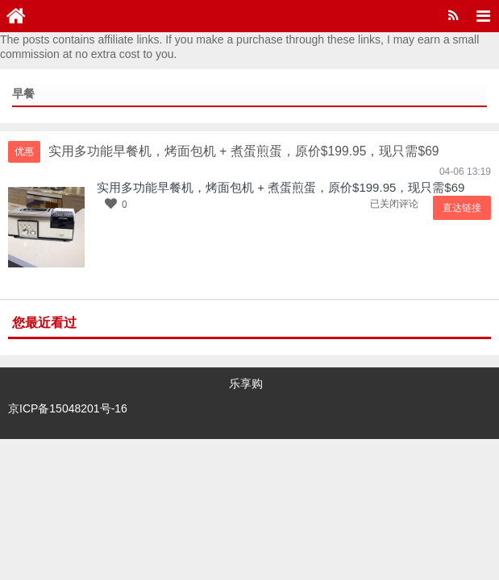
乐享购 (246, 383)
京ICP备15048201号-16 (67, 406)
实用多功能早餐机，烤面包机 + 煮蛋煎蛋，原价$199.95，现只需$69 (280, 187)
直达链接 (462, 207)
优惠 (24, 151)
